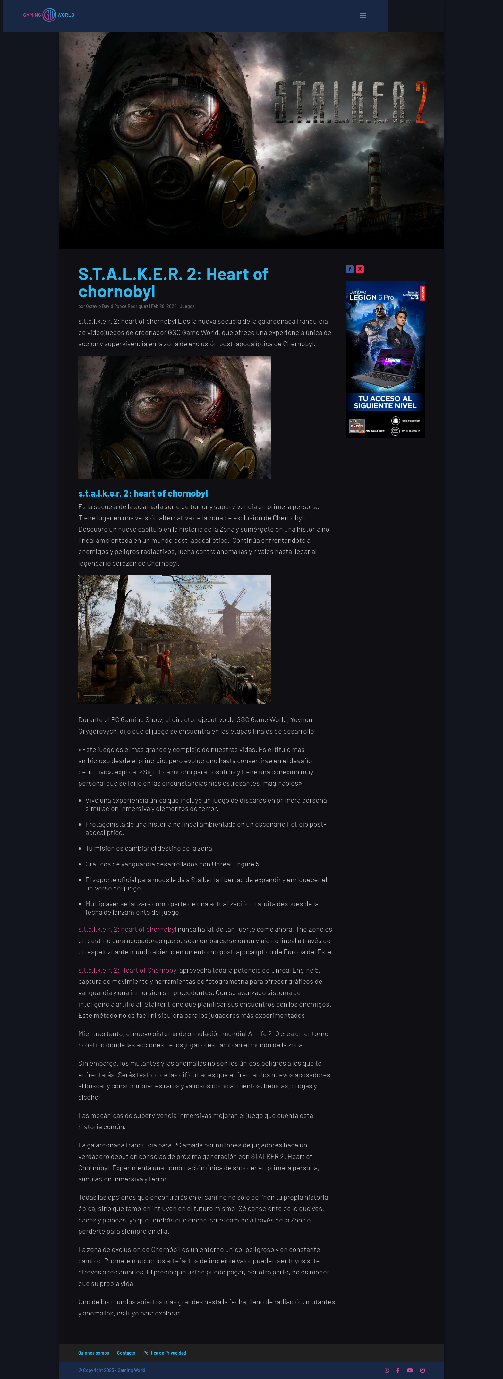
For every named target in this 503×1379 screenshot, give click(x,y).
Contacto (126, 1353)
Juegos (187, 306)
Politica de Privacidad (164, 1353)
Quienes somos (93, 1353)
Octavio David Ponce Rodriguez (117, 306)
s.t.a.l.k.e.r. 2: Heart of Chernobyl (128, 970)
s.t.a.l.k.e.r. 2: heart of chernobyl (127, 928)
